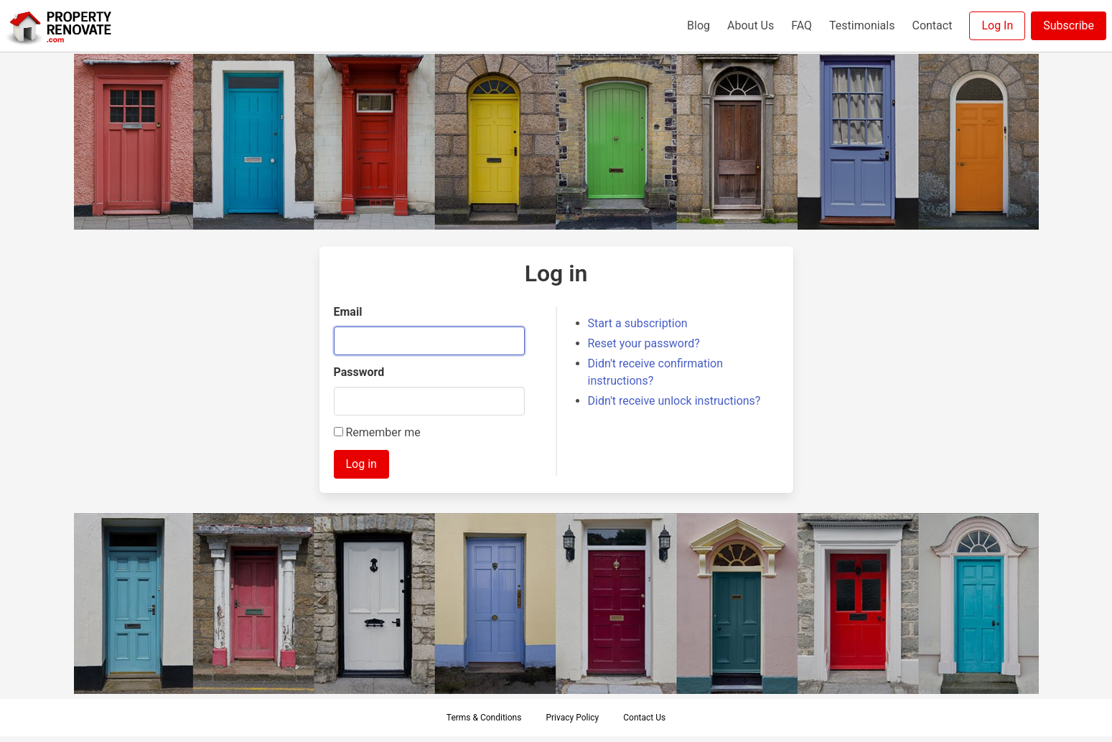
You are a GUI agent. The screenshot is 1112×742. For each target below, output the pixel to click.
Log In (997, 25)
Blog (698, 25)
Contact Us (644, 718)
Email (348, 312)
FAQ (801, 25)
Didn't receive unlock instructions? (674, 401)
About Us (750, 25)
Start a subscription (638, 323)
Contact (932, 25)
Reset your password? (644, 343)
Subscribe (1068, 25)
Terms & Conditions (484, 718)
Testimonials (861, 25)
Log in (361, 464)
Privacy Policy (572, 718)
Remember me (377, 432)
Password (359, 372)
